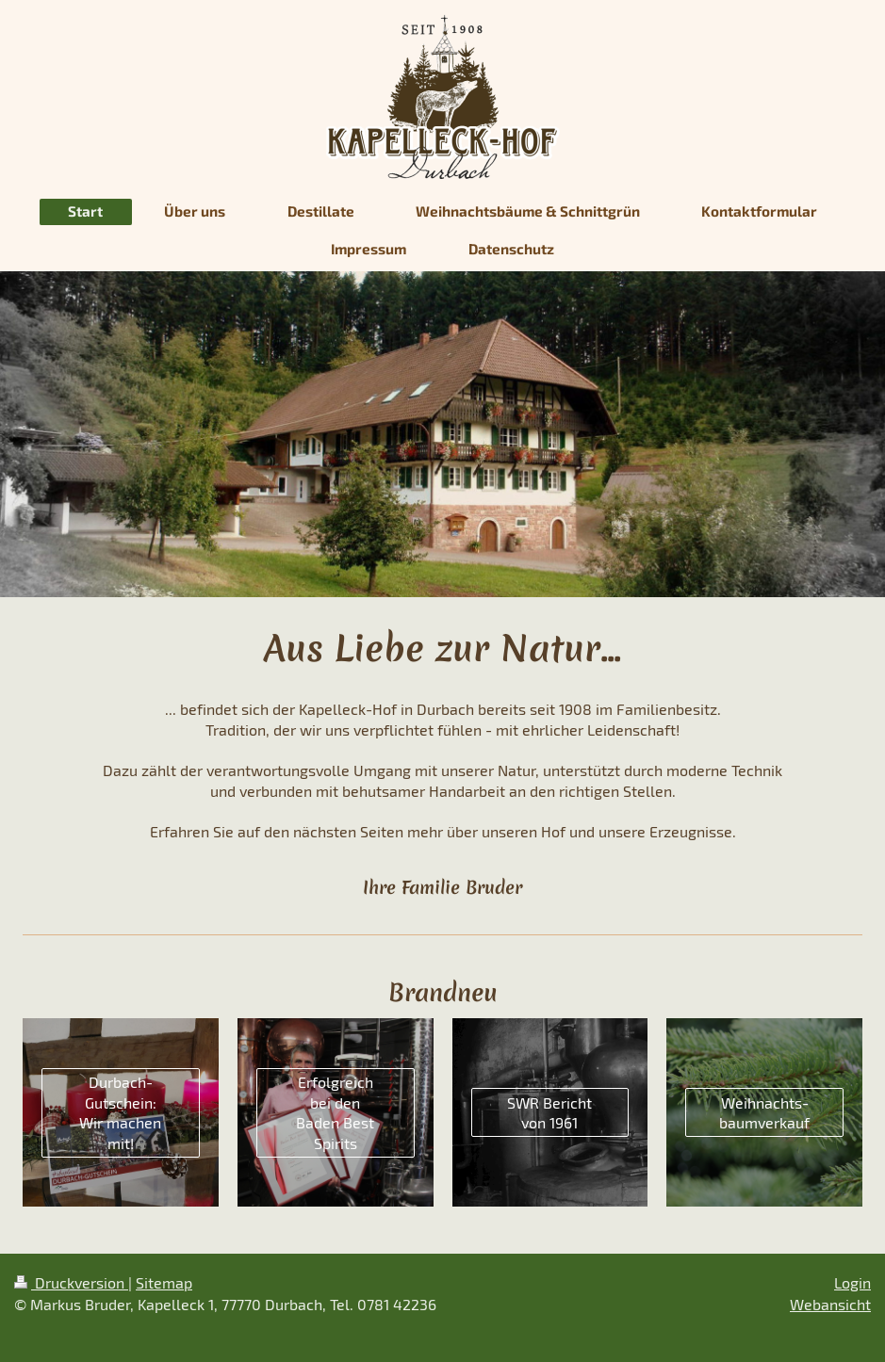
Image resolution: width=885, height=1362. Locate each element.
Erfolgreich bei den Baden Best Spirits (335, 1112)
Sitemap (164, 1282)
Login (852, 1282)
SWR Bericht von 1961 (549, 1113)
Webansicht (830, 1304)
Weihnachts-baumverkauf (764, 1113)
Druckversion (71, 1282)
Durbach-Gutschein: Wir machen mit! (120, 1112)
